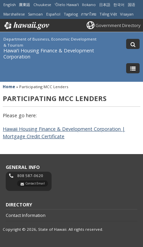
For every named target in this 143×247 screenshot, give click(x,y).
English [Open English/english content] (9, 4)
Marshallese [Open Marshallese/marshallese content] (14, 14)
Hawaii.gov (26, 26)
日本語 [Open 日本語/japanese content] (104, 4)
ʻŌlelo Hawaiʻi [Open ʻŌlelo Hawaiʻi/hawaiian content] (67, 4)
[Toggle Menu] (133, 68)
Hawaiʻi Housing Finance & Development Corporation (48, 53)
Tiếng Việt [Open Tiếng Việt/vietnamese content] (108, 14)
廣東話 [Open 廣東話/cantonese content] (24, 4)
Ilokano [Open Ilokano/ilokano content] (89, 4)
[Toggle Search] (133, 44)
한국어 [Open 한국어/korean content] (118, 4)
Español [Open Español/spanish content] (53, 14)
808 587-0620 (30, 175)
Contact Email (35, 183)
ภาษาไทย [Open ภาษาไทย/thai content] (88, 14)
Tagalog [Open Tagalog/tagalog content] (71, 14)
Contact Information (26, 215)
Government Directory (117, 25)
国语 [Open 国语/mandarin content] (131, 4)
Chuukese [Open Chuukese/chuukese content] (42, 4)
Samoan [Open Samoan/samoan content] (35, 14)
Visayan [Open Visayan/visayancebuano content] (127, 14)
